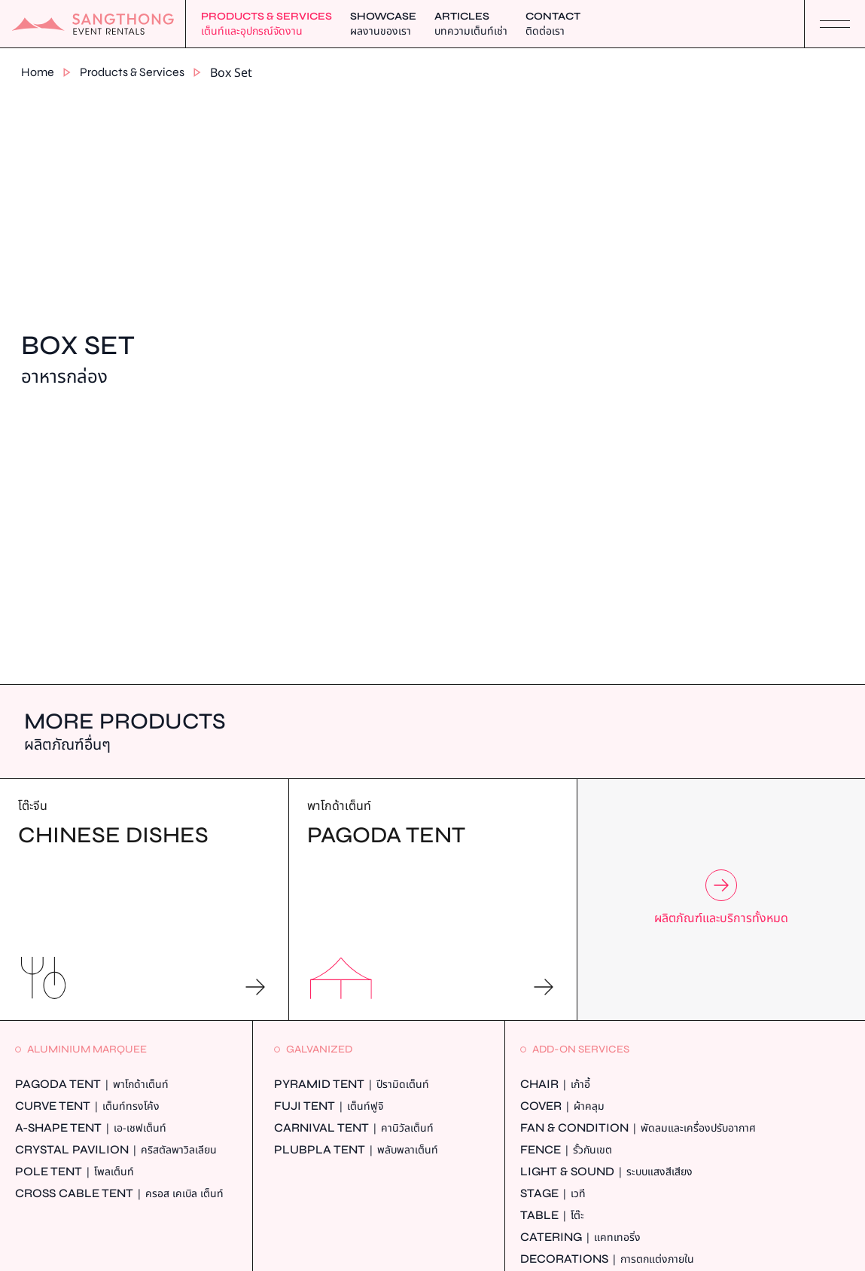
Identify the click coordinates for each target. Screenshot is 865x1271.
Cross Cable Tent (119, 1194)
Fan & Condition (638, 1128)
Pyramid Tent (351, 1084)
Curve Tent (87, 1106)
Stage (553, 1194)
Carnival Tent (354, 1128)
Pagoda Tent (92, 1084)
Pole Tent (74, 1172)
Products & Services (266, 24)
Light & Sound (606, 1172)
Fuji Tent (328, 1106)
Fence (566, 1150)
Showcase (383, 24)
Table (552, 1216)
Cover (562, 1106)
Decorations (607, 1259)
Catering (580, 1237)
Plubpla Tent (356, 1150)
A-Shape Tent (90, 1128)
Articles (470, 24)
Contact (552, 24)
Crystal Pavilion (116, 1150)
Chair (555, 1084)
